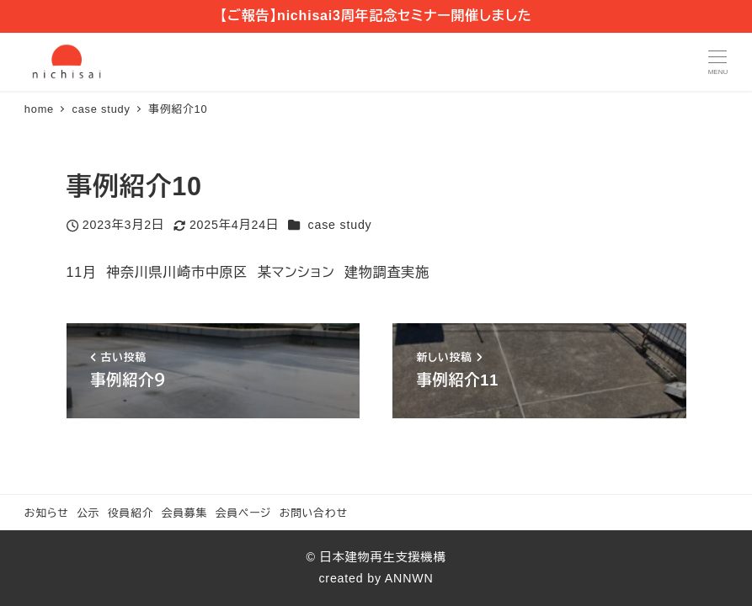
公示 (88, 513)
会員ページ (243, 513)
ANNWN (409, 578)
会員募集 (184, 513)
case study (340, 224)
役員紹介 (130, 513)
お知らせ (46, 513)
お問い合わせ (314, 513)
